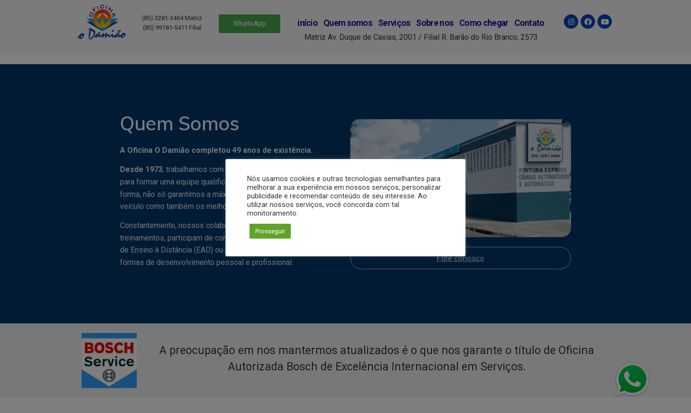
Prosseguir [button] (270, 231)
